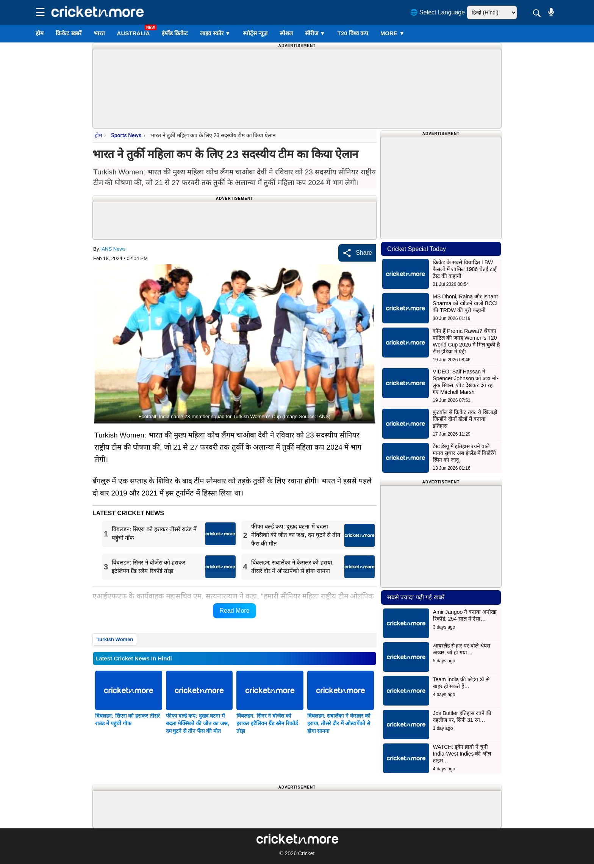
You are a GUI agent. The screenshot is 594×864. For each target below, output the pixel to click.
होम (40, 33)
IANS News (112, 249)
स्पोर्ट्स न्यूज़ (255, 33)
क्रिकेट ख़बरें (68, 33)
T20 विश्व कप (353, 33)
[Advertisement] (297, 66)
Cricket (306, 853)
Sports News (126, 135)
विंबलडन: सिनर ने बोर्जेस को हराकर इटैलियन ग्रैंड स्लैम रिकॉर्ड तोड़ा (267, 723)
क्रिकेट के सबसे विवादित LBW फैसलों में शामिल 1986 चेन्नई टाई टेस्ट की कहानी (465, 269)
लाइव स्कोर (215, 33)
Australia (133, 33)
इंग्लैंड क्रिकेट (175, 33)
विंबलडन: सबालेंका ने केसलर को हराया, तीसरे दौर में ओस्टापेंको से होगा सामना (338, 723)
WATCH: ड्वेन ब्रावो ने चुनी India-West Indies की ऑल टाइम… (462, 754)
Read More (234, 610)
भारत (99, 33)
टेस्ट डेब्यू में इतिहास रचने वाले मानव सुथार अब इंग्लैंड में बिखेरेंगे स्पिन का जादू (464, 453)
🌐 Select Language (437, 12)
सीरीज (315, 33)
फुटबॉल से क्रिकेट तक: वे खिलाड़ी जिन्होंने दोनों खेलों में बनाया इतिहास (465, 419)
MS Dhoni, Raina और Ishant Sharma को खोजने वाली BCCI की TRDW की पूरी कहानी (465, 303)
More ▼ (392, 33)
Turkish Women (115, 639)
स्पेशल (286, 33)
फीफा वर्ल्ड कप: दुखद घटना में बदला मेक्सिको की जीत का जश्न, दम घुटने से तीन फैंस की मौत (197, 723)
